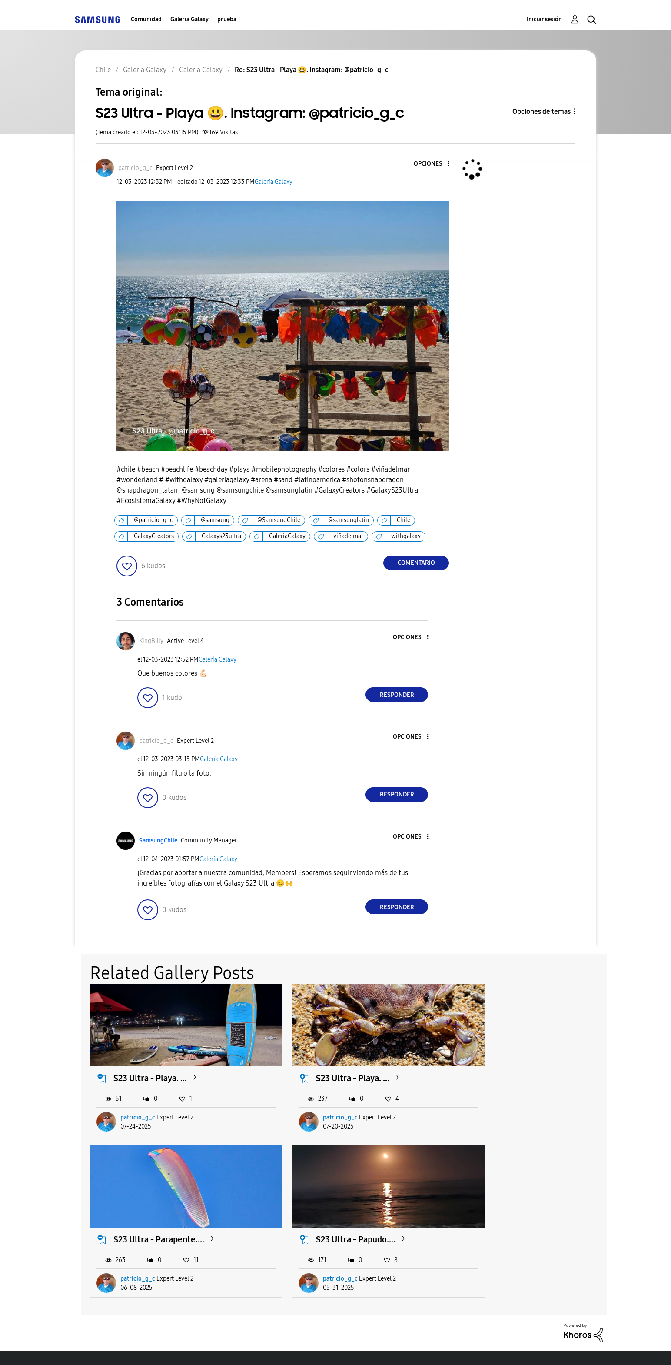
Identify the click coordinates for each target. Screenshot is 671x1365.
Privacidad (303, 1347)
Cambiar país (415, 1347)
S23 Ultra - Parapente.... (513, 1067)
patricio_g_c (138, 1106)
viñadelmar (348, 536)
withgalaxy (406, 536)
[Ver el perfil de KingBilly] (151, 641)
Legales (356, 1347)
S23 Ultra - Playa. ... (150, 1067)
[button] (434, 164)
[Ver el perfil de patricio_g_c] (135, 168)
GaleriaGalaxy (287, 536)
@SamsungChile (278, 520)
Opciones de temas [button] (541, 111)
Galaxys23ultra (221, 536)
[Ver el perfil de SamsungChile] (158, 840)
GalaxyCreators (154, 536)
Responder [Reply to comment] (397, 695)
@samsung (215, 520)
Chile (403, 520)
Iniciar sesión (544, 19)
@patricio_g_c (153, 520)
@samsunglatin (348, 520)
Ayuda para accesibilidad (128, 1347)
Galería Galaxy (189, 19)
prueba (226, 19)
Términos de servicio (228, 1347)
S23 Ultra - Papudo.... (153, 1218)
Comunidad (146, 19)
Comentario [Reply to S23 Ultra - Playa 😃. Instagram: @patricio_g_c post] (416, 562)
